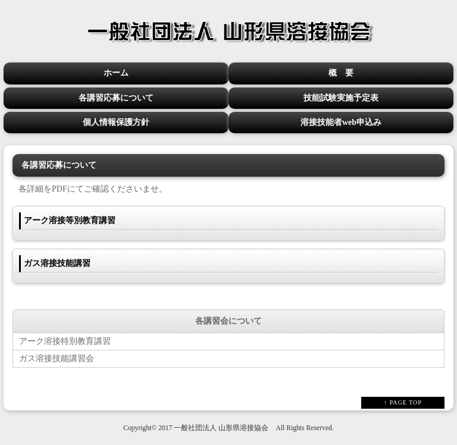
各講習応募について (116, 97)
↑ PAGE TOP (403, 402)
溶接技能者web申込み (341, 122)
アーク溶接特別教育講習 (65, 341)
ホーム (116, 72)
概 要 (340, 72)
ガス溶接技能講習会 (56, 358)
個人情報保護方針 (116, 122)
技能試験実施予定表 (340, 97)
